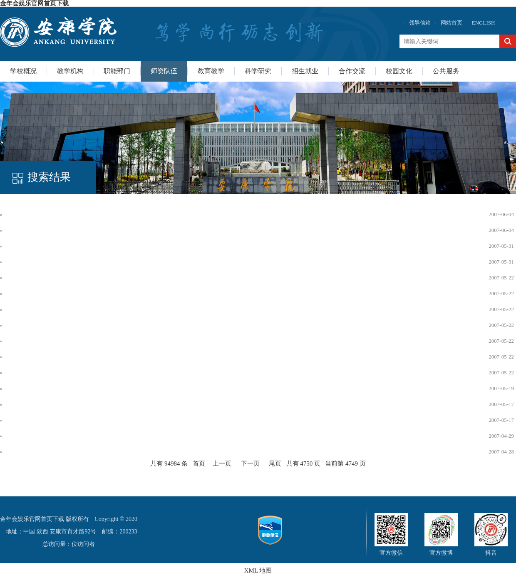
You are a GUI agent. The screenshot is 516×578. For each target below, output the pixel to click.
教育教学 (211, 71)
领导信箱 (420, 23)
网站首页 (451, 23)
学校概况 (23, 71)
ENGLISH (483, 23)
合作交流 (352, 71)
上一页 (222, 463)
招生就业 (305, 71)
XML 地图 (258, 570)
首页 (199, 463)
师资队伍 (164, 71)
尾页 (275, 463)
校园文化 (399, 71)
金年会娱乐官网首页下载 (34, 3)
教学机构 (70, 71)
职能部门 (117, 71)
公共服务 (446, 71)
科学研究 (258, 71)
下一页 (250, 463)
